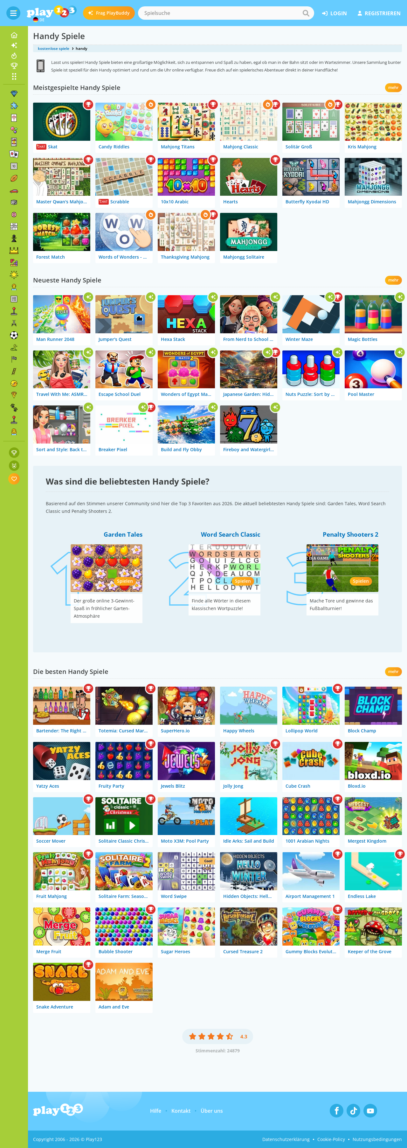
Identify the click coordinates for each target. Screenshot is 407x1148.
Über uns (212, 1110)
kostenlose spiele (53, 48)
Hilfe (155, 1110)
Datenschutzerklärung (286, 1139)
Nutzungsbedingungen (377, 1139)
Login (334, 13)
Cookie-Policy (331, 1139)
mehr (393, 87)
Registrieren (379, 13)
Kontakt (180, 1110)
